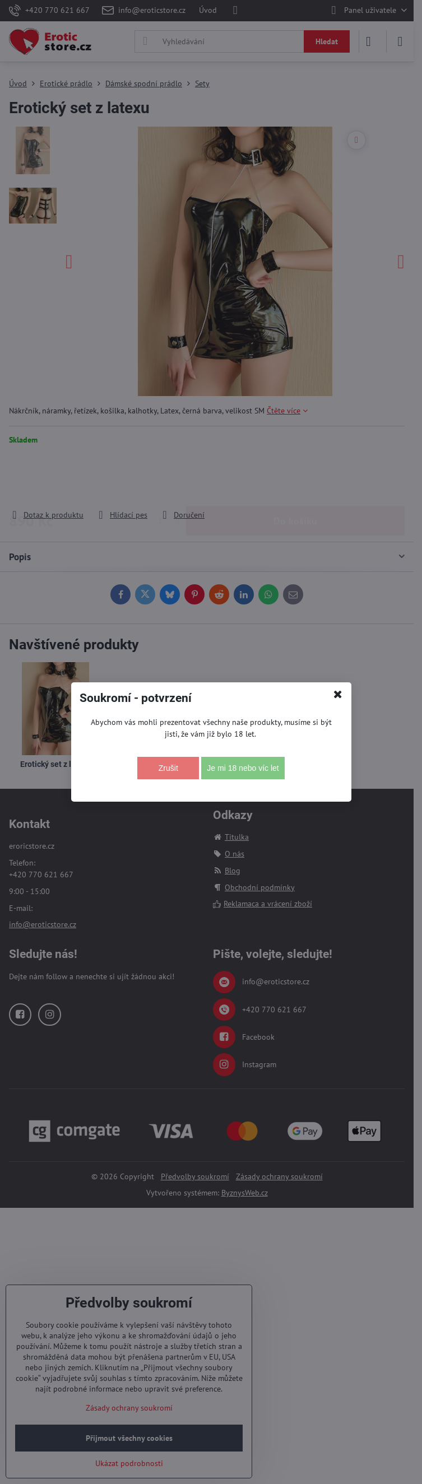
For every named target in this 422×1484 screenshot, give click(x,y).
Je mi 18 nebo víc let (243, 768)
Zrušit (168, 768)
